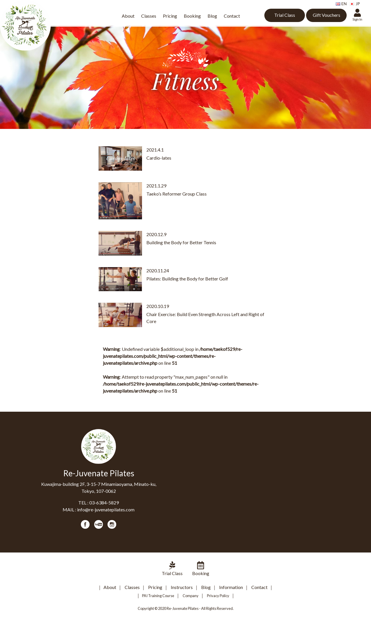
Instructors (182, 587)
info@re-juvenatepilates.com (105, 509)
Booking (192, 16)
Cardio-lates (158, 158)
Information (231, 587)
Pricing (170, 16)
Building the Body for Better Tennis (181, 242)
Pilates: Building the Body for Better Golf (187, 278)
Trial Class (284, 15)
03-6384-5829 (104, 502)
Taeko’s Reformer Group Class (176, 193)
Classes (148, 16)
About (128, 16)
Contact (232, 16)
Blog (212, 16)
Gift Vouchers (326, 15)
